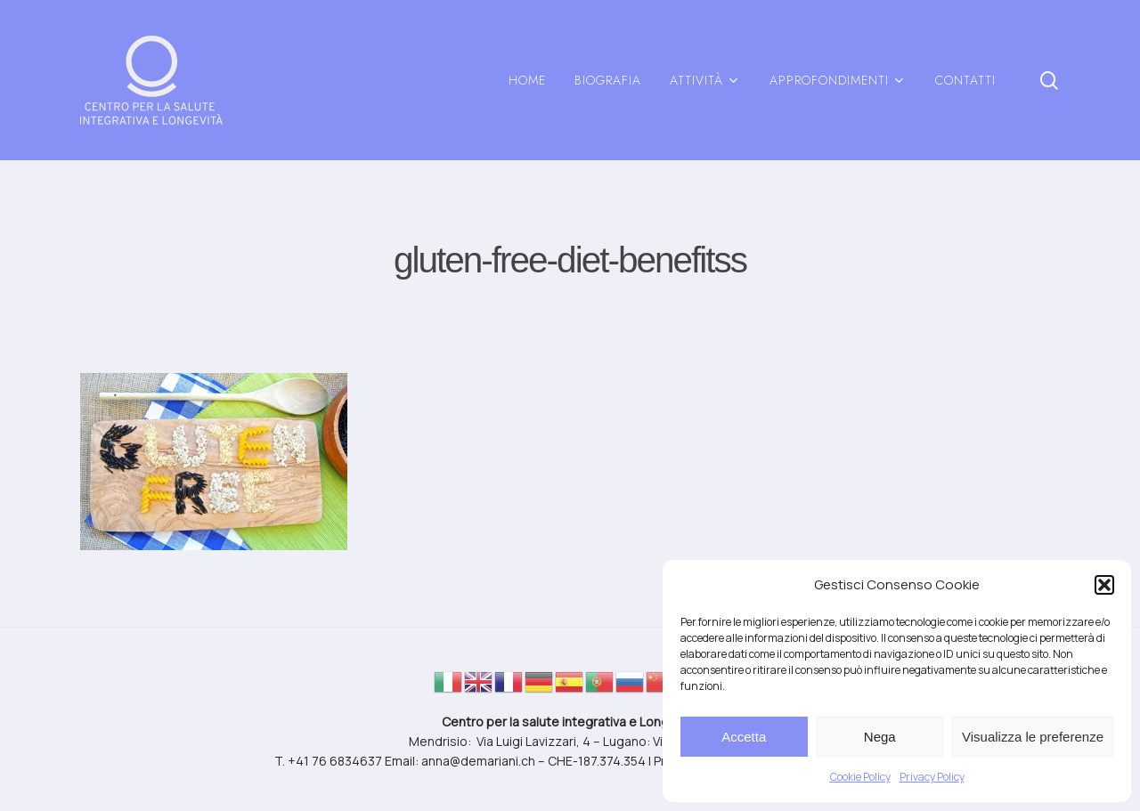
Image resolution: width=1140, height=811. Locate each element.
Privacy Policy (932, 776)
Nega (880, 736)
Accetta (743, 736)
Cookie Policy (860, 776)
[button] (1104, 585)
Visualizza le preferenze (1032, 736)
